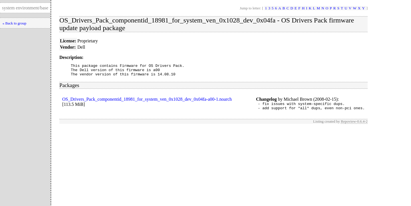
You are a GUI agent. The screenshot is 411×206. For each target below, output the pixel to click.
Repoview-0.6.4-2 (354, 125)
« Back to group (14, 23)
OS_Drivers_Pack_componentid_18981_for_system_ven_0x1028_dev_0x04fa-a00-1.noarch (147, 101)
